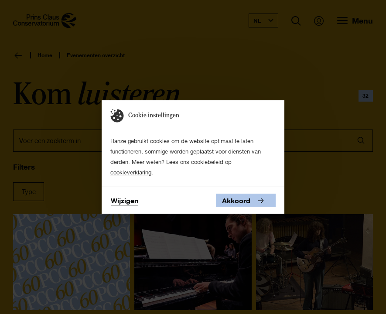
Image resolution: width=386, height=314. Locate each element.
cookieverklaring (130, 172)
